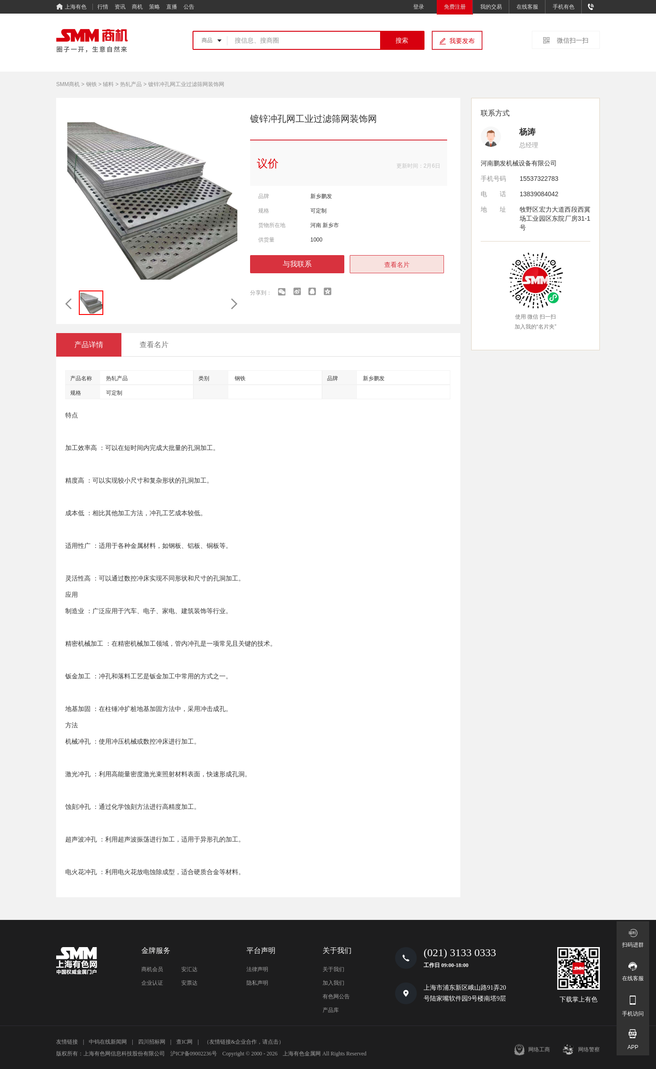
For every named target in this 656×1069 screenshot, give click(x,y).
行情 (102, 7)
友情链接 (67, 1042)
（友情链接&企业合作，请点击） (244, 1042)
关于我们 (333, 969)
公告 (188, 7)
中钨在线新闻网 (108, 1042)
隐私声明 (257, 983)
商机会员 (152, 969)
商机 (137, 7)
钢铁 (91, 84)
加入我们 (333, 983)
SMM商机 (68, 84)
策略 (154, 7)
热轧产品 (131, 84)
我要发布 (462, 40)
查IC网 (184, 1042)
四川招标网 (151, 1042)
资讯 (120, 7)
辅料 (108, 84)
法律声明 (257, 969)
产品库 (331, 1010)
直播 (171, 7)
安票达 (189, 983)
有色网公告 (336, 996)
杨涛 (527, 131)
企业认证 (152, 983)
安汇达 (189, 969)
